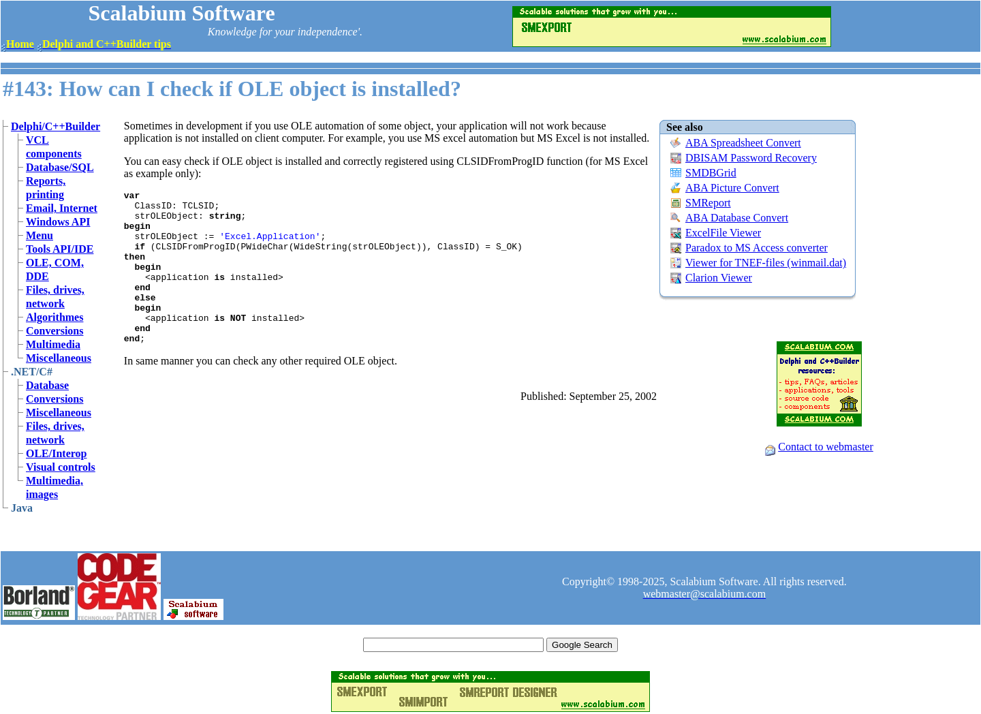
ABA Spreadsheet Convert (743, 143)
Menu (39, 235)
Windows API (58, 222)
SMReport (708, 202)
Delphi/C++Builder (55, 126)
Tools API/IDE (59, 249)
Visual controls (60, 467)
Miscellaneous (58, 358)
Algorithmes (54, 317)
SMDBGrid (710, 172)
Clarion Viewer (718, 277)
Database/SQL (60, 167)
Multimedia (53, 344)
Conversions (54, 331)
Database (47, 385)
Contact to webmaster (825, 446)
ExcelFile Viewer (723, 232)
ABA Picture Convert (732, 187)
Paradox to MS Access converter (756, 247)
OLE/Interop (56, 453)
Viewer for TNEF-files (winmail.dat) (765, 262)
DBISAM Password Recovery (751, 158)
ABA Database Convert (736, 217)
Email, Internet (61, 208)
